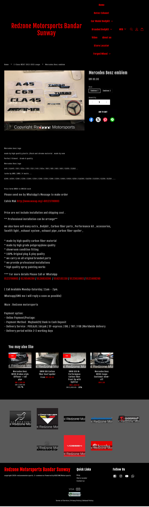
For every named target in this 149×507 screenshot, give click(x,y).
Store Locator (101, 46)
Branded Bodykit (102, 29)
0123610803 (77, 279)
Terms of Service (62, 501)
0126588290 (28, 279)
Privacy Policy (76, 501)
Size (90, 88)
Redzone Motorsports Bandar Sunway (46, 30)
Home (101, 5)
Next (80, 101)
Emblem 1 (94, 92)
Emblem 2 (107, 92)
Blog (78, 476)
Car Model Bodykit (102, 21)
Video (94, 38)
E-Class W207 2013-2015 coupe (27, 65)
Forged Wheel (102, 54)
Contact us (81, 482)
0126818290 (44, 279)
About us (106, 38)
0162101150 (60, 279)
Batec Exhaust (101, 13)
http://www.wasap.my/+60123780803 (38, 201)
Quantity (92, 98)
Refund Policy (88, 501)
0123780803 (11, 279)
